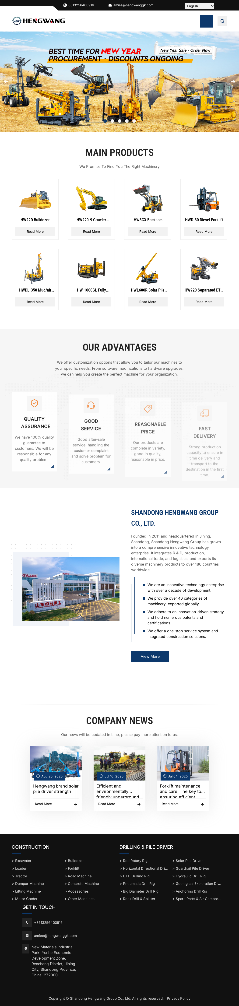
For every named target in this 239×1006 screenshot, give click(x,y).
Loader (21, 868)
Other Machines (81, 899)
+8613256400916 (48, 922)
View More (150, 656)
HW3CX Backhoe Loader (148, 220)
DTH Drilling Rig (136, 876)
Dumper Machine (29, 883)
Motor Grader (26, 899)
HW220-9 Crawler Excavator (91, 220)
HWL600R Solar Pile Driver (148, 291)
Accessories (78, 891)
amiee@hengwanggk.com (130, 5)
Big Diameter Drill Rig (140, 891)
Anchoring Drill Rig (191, 891)
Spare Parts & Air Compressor (200, 899)
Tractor (21, 876)
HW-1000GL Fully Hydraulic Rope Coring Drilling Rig (91, 291)
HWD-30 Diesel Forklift (204, 219)
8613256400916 (81, 5)
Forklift (73, 868)
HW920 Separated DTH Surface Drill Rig (204, 291)
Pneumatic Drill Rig (139, 883)
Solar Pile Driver (189, 860)
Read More (35, 231)
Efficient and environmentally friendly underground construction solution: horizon (118, 791)
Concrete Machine (83, 883)
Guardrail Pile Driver (192, 868)
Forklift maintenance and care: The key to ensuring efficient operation (180, 791)
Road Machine (80, 876)
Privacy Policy (178, 998)
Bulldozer (76, 860)
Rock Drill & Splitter (139, 899)
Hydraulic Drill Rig (191, 876)
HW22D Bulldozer (35, 219)
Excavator (23, 860)
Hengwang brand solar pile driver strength (56, 789)
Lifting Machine (28, 891)
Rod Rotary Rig (135, 860)
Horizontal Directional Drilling (147, 868)
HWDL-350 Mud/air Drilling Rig (35, 291)
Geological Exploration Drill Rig (201, 883)
